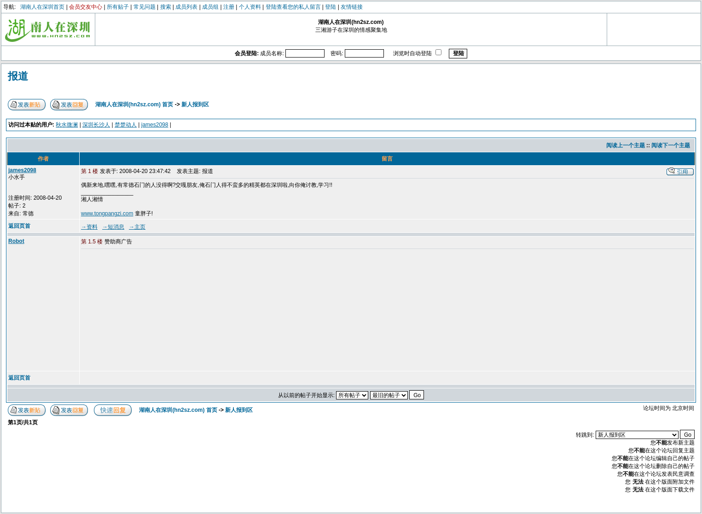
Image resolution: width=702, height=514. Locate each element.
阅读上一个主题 (625, 145)
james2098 (154, 124)
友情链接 (352, 7)
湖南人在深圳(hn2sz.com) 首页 (134, 104)
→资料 (89, 227)
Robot (16, 241)
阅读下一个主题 (670, 145)
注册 (228, 7)
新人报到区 (195, 104)
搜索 (165, 7)
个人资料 (250, 7)
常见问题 (144, 7)
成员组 (210, 7)
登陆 (330, 7)
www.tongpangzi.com (107, 213)
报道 (18, 76)
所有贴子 (118, 7)
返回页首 (19, 226)
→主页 (137, 227)
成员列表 (186, 7)
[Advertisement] (151, 310)
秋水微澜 (67, 124)
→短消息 (113, 227)
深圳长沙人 (96, 124)
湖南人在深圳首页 (42, 7)
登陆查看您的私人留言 (293, 7)
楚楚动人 (126, 124)
